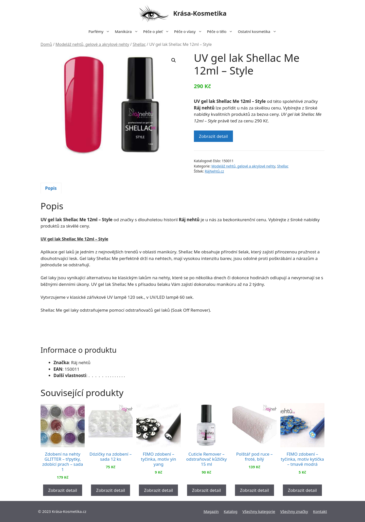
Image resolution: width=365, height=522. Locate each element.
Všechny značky (294, 511)
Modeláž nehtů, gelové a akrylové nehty (92, 44)
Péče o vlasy (189, 31)
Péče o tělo (221, 31)
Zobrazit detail (213, 136)
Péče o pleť (157, 31)
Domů (46, 44)
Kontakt (320, 511)
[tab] (51, 188)
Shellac (139, 44)
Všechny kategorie (259, 511)
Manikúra (128, 31)
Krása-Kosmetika (200, 13)
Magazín (211, 511)
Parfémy (100, 31)
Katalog (231, 511)
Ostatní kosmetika (258, 31)
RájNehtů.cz (214, 171)
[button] (173, 60)
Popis (51, 188)
